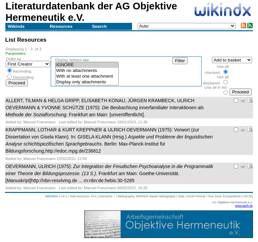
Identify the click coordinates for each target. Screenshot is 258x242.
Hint (86, 60)
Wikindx (16, 26)
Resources (61, 26)
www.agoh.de (244, 205)
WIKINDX (51, 196)
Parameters (15, 53)
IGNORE (86, 65)
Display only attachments (86, 82)
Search (99, 26)
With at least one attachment (86, 76)
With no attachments (86, 71)
